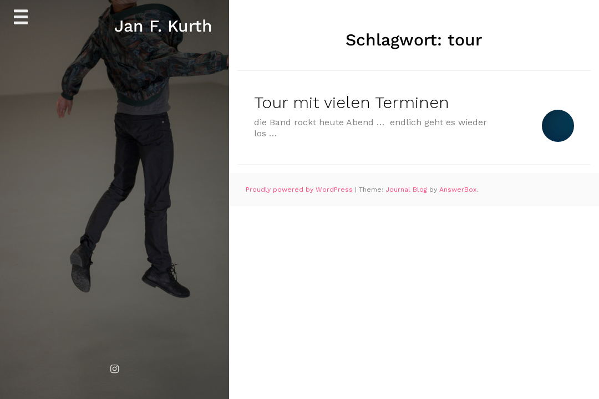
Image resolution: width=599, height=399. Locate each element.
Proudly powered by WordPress (300, 189)
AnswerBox (457, 189)
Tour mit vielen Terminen (351, 102)
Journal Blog (407, 189)
